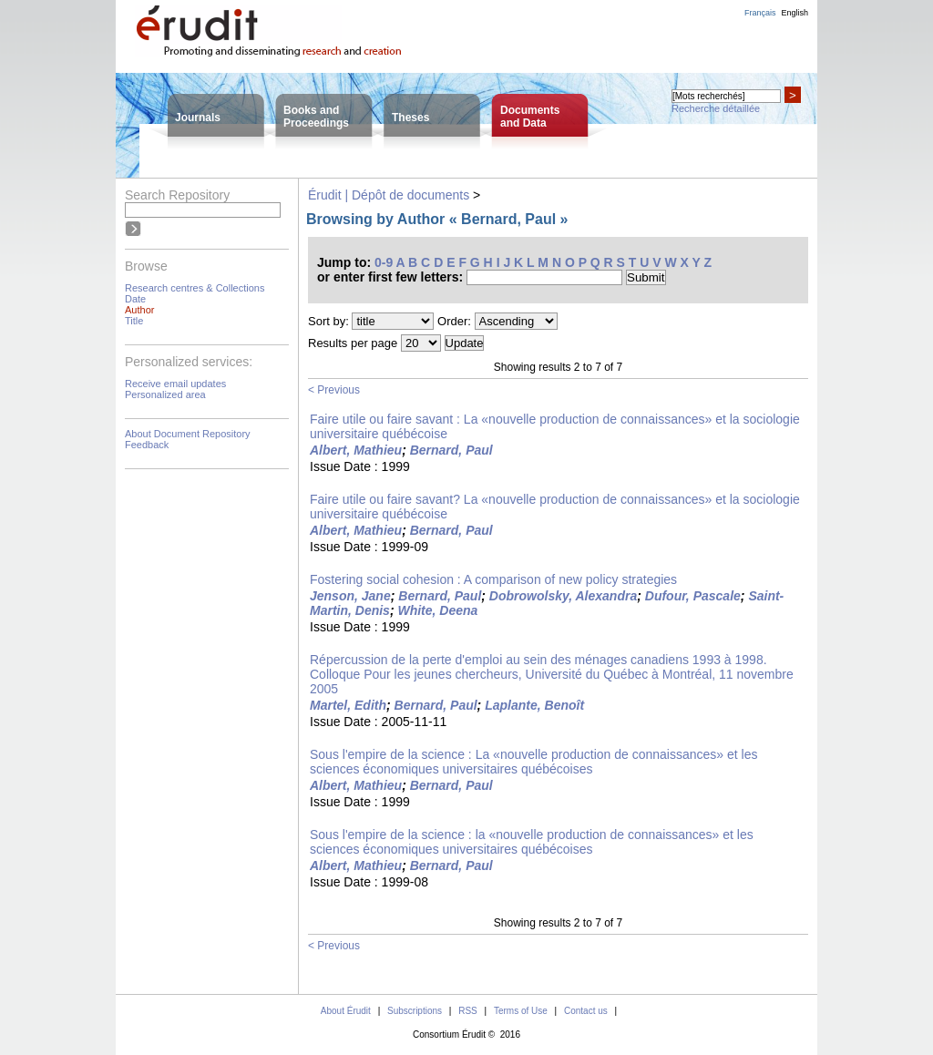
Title (134, 320)
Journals (197, 117)
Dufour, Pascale (693, 596)
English (794, 12)
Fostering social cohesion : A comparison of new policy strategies (493, 579)
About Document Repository (188, 433)
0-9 (383, 262)
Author (139, 309)
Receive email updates (175, 383)
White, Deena (437, 610)
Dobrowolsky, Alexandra (563, 596)
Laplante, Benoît (534, 705)
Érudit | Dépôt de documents (388, 195)
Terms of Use (521, 1011)
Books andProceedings (316, 116)
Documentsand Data (529, 116)
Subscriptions (414, 1011)
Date (135, 298)
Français (760, 12)
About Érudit (346, 1011)
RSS (467, 1011)
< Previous (334, 390)
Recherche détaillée (716, 108)
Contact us (586, 1011)
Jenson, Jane (350, 596)
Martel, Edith (348, 705)
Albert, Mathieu (356, 450)
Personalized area (165, 394)
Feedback (147, 444)
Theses (410, 117)
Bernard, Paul (451, 450)
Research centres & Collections (194, 287)
